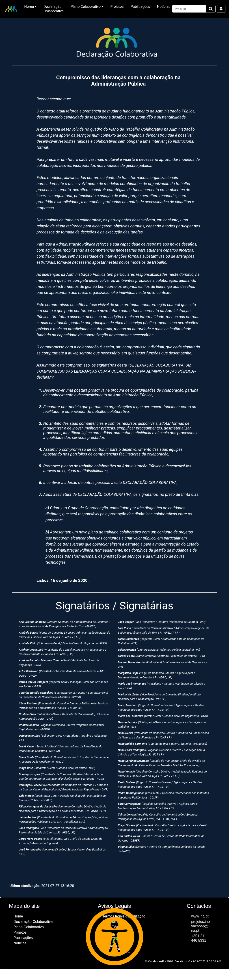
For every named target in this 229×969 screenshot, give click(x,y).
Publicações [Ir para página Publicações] (140, 6)
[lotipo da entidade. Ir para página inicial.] (11, 8)
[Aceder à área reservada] (221, 9)
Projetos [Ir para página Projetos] (117, 6)
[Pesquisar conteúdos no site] (189, 9)
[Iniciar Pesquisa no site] (211, 9)
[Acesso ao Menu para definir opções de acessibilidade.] (114, 936)
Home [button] (29, 6)
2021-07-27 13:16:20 (41, 886)
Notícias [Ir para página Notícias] (163, 6)
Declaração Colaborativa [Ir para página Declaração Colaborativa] (53, 8)
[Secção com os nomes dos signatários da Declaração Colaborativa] (114, 735)
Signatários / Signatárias (114, 605)
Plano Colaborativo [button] (86, 6)
